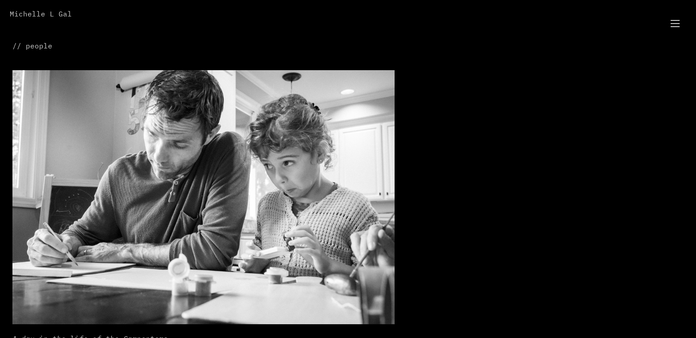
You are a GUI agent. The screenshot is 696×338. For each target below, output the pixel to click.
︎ (675, 24)
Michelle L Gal (41, 14)
